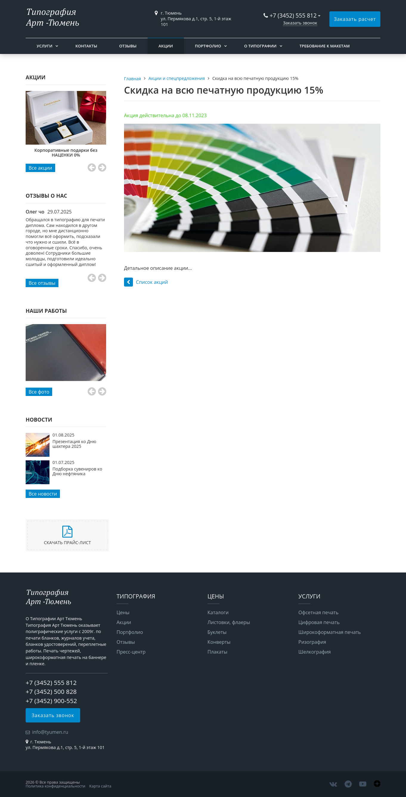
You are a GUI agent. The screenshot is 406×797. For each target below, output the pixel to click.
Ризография (312, 642)
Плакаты (217, 651)
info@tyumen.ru (50, 732)
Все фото (39, 392)
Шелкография (314, 651)
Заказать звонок (300, 23)
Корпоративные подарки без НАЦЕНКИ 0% (69, 152)
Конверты (218, 642)
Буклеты (217, 632)
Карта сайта (100, 786)
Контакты (86, 46)
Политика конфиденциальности (55, 786)
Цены (123, 612)
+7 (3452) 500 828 (51, 691)
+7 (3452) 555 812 (293, 15)
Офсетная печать (318, 612)
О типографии (260, 46)
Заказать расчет (355, 19)
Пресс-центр (131, 651)
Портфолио (208, 46)
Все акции (40, 168)
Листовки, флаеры (228, 622)
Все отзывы (42, 283)
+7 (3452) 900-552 (51, 701)
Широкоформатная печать (329, 632)
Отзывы (128, 46)
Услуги (44, 46)
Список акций (146, 282)
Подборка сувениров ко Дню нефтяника (77, 471)
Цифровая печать (319, 622)
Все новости (43, 493)
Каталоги (218, 612)
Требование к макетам (325, 46)
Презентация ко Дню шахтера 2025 (74, 444)
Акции (166, 46)
